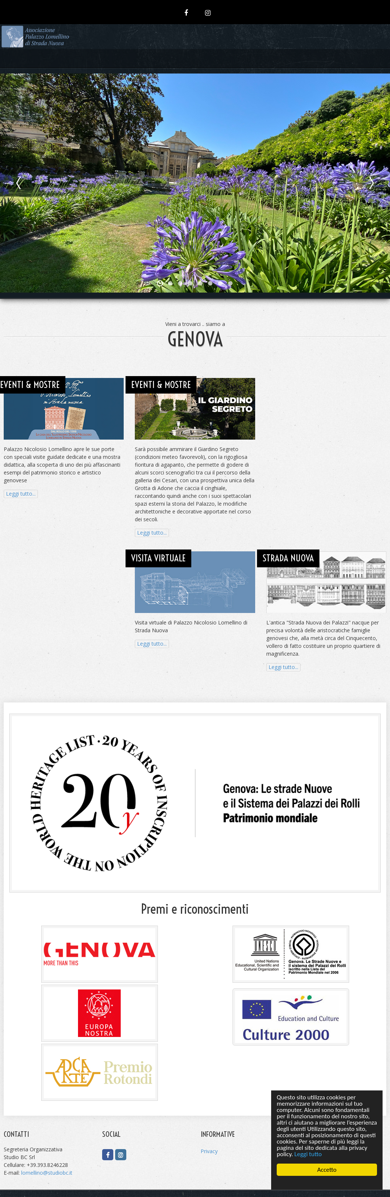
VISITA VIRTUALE (158, 558)
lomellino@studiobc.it (46, 1172)
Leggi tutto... (21, 493)
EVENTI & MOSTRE (30, 385)
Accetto (327, 1170)
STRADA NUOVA (288, 558)
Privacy (209, 1151)
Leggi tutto (308, 1154)
